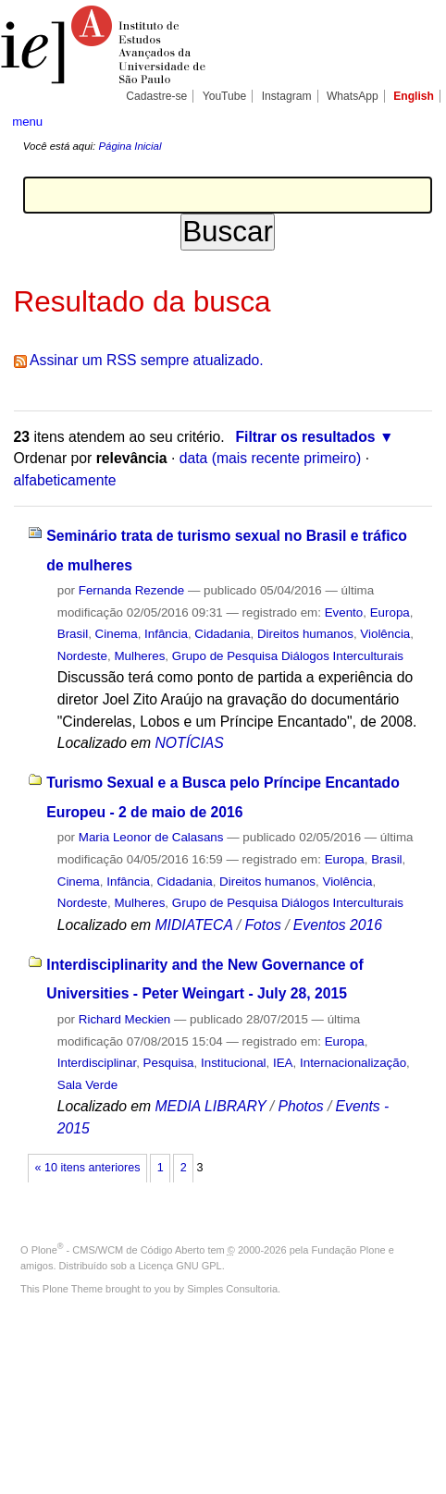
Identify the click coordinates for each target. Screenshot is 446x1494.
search (415, 120)
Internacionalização (353, 1063)
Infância (166, 634)
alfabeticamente (65, 480)
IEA (283, 1063)
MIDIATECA (193, 925)
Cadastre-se (156, 96)
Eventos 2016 (337, 925)
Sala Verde (87, 1085)
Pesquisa (168, 1063)
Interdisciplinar (96, 1063)
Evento (344, 612)
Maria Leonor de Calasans (151, 837)
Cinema (116, 634)
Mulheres (139, 656)
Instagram (287, 96)
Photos (301, 1106)
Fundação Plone (349, 1249)
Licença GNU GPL (179, 1265)
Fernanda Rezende (131, 590)
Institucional (233, 1063)
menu (27, 122)
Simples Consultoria (232, 1288)
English (413, 96)
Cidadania (222, 634)
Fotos (262, 925)
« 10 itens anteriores (88, 1167)
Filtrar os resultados (305, 437)
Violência (385, 634)
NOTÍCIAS (189, 743)
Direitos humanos (305, 634)
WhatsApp (352, 96)
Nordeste (82, 656)
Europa (390, 612)
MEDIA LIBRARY (210, 1106)
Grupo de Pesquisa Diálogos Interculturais (287, 656)
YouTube (225, 96)
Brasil (72, 634)
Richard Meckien (125, 1019)
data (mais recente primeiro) (271, 458)
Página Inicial (129, 146)
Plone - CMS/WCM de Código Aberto (118, 1249)
